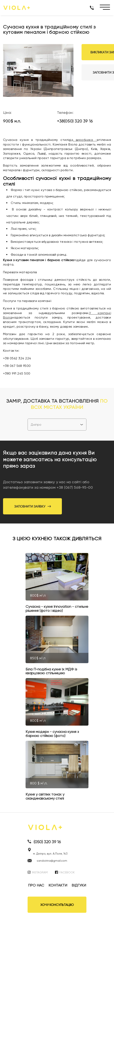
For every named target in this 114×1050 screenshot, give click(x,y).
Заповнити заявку (32, 506)
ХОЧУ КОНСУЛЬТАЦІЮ (57, 905)
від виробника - (83, 140)
